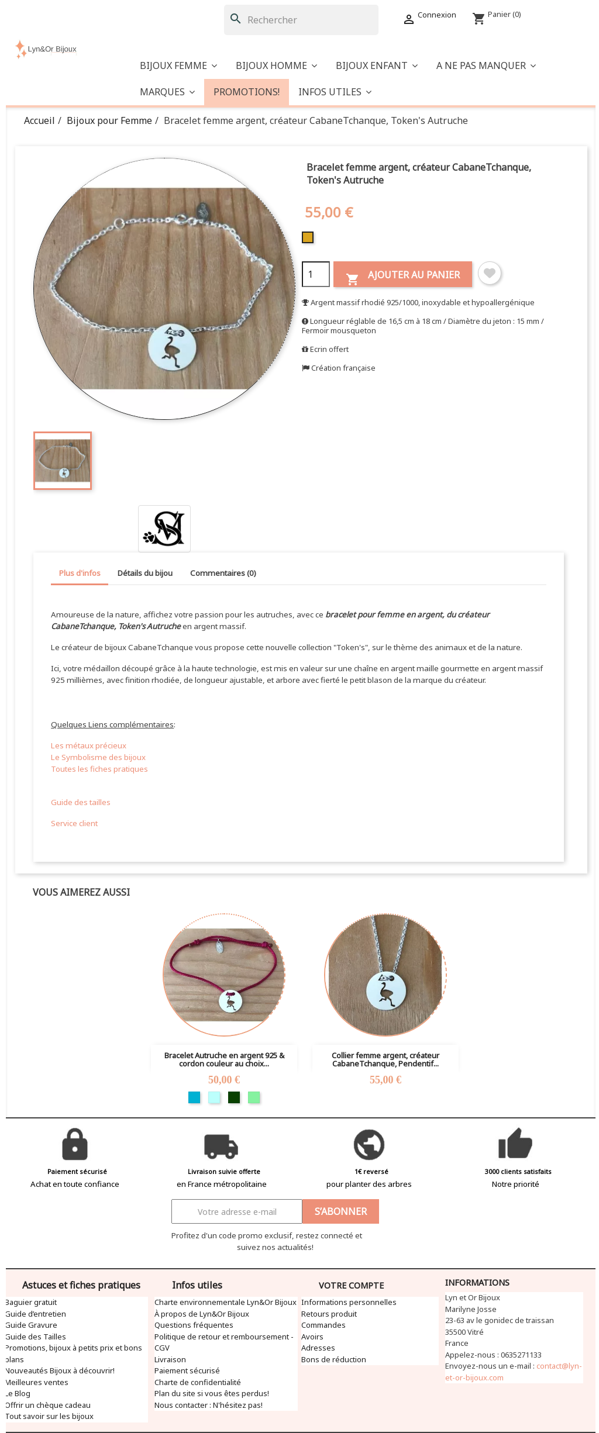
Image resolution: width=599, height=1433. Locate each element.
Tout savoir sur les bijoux (49, 1416)
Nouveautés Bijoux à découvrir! (60, 1370)
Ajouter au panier (403, 277)
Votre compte (351, 1285)
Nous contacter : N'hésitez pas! (208, 1405)
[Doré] (309, 240)
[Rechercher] (301, 20)
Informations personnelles (349, 1302)
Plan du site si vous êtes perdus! (211, 1393)
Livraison (170, 1359)
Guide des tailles (81, 802)
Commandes (323, 1325)
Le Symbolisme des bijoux (98, 757)
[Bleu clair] (214, 1097)
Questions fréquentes (193, 1325)
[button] (486, 66)
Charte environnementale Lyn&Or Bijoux (225, 1302)
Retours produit (329, 1313)
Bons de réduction (333, 1359)
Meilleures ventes (36, 1382)
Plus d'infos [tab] (80, 573)
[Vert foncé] (234, 1097)
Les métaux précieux (88, 745)
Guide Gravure (31, 1325)
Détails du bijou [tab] (145, 573)
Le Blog (17, 1393)
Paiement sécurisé (187, 1370)
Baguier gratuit (31, 1302)
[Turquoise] (194, 1097)
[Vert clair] (254, 1097)
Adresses (318, 1347)
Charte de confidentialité (197, 1382)
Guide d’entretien (35, 1313)
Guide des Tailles (35, 1336)
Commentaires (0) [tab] (223, 573)
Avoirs (312, 1336)
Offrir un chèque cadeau (48, 1405)
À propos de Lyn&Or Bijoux (201, 1313)
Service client (74, 823)
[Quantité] (316, 274)
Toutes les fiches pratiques (99, 769)
